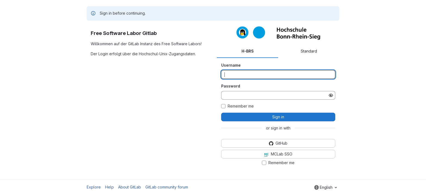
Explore (94, 187)
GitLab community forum (166, 187)
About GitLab (129, 187)
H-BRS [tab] (248, 51)
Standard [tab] (309, 51)
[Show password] (331, 95)
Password (230, 86)
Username (231, 65)
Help (109, 187)
